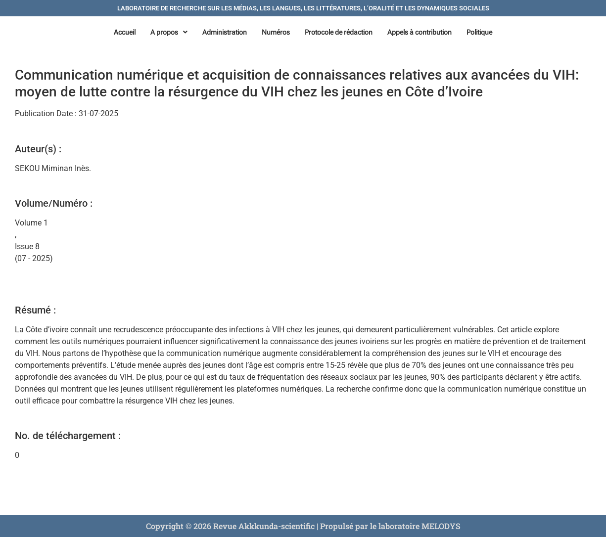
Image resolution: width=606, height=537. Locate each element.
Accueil (125, 32)
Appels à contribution (419, 32)
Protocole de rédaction (339, 32)
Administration (224, 32)
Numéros (276, 32)
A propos (168, 32)
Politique (479, 32)
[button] (169, 32)
